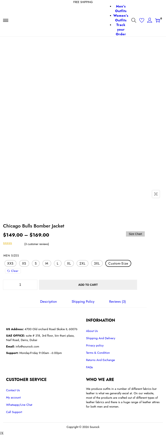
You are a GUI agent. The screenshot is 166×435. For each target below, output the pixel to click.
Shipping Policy (83, 301)
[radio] (10, 263)
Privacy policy (95, 345)
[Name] (156, 194)
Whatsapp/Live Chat (19, 404)
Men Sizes (11, 255)
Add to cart (95, 284)
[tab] (49, 301)
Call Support (14, 412)
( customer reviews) (36, 244)
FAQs (89, 367)
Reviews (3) (117, 301)
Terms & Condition (98, 352)
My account (13, 397)
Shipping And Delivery (100, 338)
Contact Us (13, 390)
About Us (92, 331)
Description (49, 301)
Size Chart (135, 234)
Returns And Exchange (100, 360)
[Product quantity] (20, 285)
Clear (13, 271)
